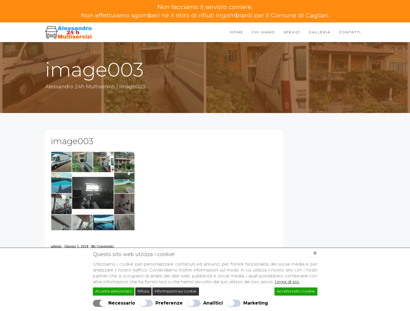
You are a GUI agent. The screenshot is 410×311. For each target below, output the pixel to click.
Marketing (255, 303)
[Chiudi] (315, 253)
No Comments (102, 246)
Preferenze (169, 303)
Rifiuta (143, 291)
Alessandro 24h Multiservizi (80, 87)
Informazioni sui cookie (175, 291)
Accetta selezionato (113, 291)
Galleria (320, 32)
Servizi (291, 32)
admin (56, 246)
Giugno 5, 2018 (76, 246)
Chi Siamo (263, 32)
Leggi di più (287, 281)
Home (236, 32)
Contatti (350, 32)
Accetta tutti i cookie (296, 291)
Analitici (213, 303)
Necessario (121, 303)
